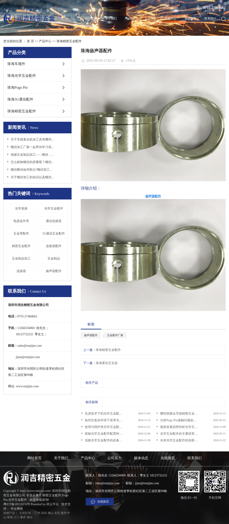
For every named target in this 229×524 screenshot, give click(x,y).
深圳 (44, 513)
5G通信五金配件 (53, 233)
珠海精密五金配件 (69, 41)
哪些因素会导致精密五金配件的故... (184, 413)
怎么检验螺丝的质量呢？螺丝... (32, 162)
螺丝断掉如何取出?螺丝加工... (31, 169)
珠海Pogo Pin (17, 87)
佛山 (50, 513)
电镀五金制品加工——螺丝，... (32, 154)
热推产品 (9, 513)
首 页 (30, 41)
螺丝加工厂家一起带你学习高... (32, 147)
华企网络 (17, 508)
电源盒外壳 (21, 221)
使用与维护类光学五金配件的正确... (109, 427)
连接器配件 (53, 246)
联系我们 (210, 18)
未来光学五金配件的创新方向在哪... (184, 440)
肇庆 (23, 517)
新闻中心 (170, 18)
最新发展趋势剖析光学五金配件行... (184, 427)
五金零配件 (21, 233)
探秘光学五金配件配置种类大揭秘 (108, 433)
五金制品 (53, 258)
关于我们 (111, 18)
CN (175, 8)
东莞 (57, 513)
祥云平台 (52, 504)
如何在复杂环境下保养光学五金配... (109, 420)
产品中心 (131, 18)
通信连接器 (53, 221)
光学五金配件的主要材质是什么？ (183, 433)
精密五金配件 (21, 246)
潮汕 (29, 517)
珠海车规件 (16, 64)
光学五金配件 (53, 208)
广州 (37, 513)
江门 (16, 517)
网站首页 (91, 18)
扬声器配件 (53, 271)
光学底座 (21, 208)
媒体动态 (141, 458)
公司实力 (151, 18)
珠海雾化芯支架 (107, 363)
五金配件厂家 (115, 335)
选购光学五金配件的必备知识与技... (109, 440)
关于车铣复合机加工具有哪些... (32, 139)
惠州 (63, 513)
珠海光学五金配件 (21, 76)
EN (183, 8)
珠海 (10, 517)
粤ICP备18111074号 (16, 504)
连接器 (21, 271)
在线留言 (190, 18)
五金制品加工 (21, 258)
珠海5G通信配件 (20, 99)
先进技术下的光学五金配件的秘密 (108, 413)
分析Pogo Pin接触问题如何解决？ (182, 420)
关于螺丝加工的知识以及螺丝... (32, 177)
